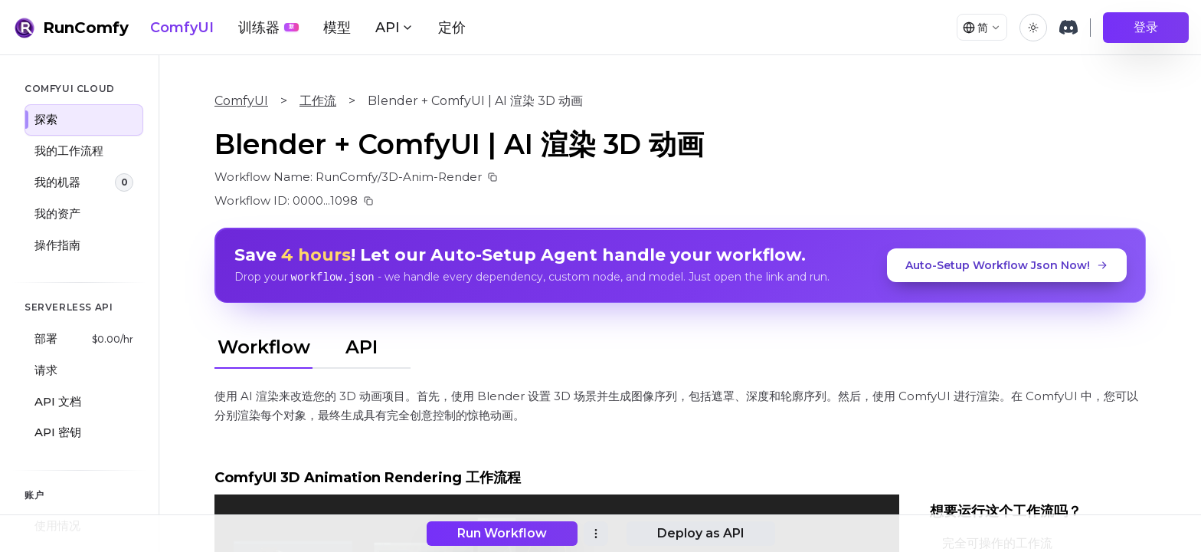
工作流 (317, 101)
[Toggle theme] (1033, 27)
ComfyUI (182, 27)
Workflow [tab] (264, 346)
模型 (337, 27)
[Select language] (977, 27)
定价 (452, 27)
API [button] (394, 27)
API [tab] (361, 346)
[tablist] (312, 344)
